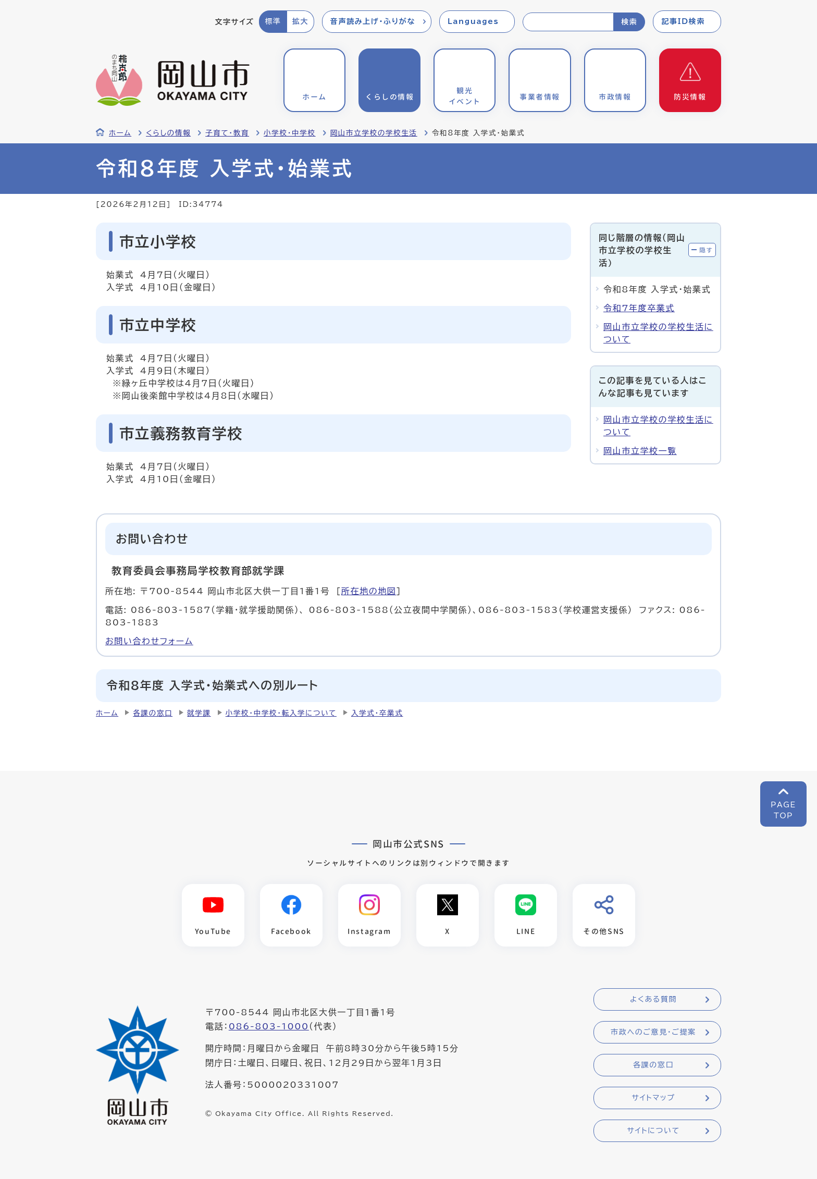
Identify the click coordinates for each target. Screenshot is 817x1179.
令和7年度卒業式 (639, 308)
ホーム (120, 133)
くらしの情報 (168, 133)
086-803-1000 (269, 1027)
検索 (629, 22)
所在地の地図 (369, 591)
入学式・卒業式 (377, 713)
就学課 (199, 713)
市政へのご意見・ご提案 (653, 1032)
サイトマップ (653, 1098)
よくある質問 (653, 999)
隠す (706, 250)
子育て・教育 (227, 133)
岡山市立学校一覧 (640, 451)
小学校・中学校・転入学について (281, 713)
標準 (273, 21)
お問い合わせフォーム (149, 641)
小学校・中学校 (290, 133)
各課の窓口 (152, 713)
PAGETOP (783, 810)
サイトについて (653, 1131)
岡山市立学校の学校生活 (373, 133)
